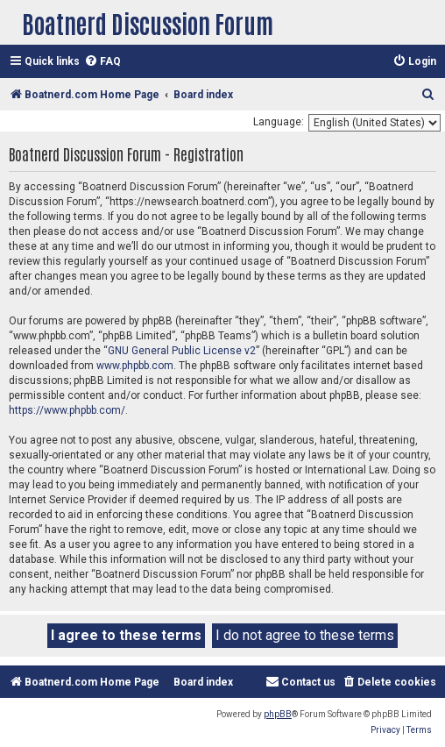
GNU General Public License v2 (182, 351)
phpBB (278, 714)
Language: (278, 122)
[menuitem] (102, 62)
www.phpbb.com (134, 365)
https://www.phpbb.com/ (67, 410)
